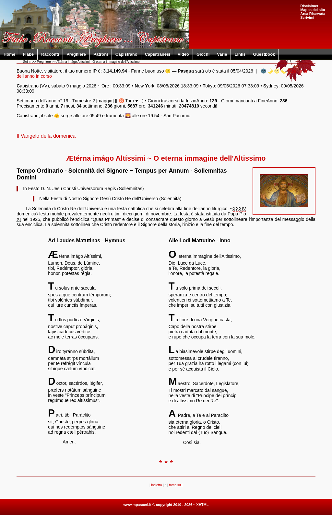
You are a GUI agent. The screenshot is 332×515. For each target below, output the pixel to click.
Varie (222, 54)
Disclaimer (309, 6)
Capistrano (126, 54)
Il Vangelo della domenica (46, 136)
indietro (156, 485)
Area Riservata (312, 14)
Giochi (202, 54)
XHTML (202, 505)
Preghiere (76, 54)
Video (183, 54)
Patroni (100, 54)
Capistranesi (157, 54)
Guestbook (264, 54)
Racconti (50, 54)
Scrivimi (307, 17)
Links (239, 54)
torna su (175, 485)
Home (9, 54)
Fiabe (28, 54)
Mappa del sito (312, 10)
